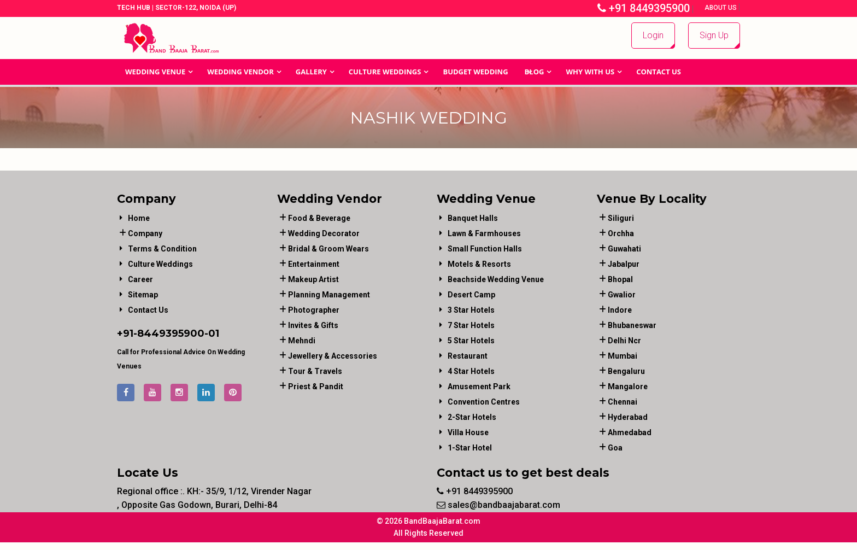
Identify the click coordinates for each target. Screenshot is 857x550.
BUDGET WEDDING (475, 72)
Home (139, 218)
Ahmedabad (629, 432)
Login (653, 35)
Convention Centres (484, 401)
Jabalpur (623, 264)
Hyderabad (628, 417)
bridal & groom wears (328, 248)
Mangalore (628, 386)
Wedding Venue (155, 72)
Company (145, 233)
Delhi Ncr (624, 340)
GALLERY (311, 72)
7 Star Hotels (471, 325)
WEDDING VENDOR (240, 72)
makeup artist (313, 279)
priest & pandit (315, 386)
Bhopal (620, 279)
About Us (721, 7)
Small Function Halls (485, 248)
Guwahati (624, 248)
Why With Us (590, 72)
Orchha (621, 233)
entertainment (313, 264)
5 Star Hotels (471, 340)
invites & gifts (313, 325)
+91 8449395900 (643, 8)
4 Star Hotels (471, 371)
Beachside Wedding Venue (496, 279)
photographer (313, 310)
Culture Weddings (385, 72)
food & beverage (319, 218)
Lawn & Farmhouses (484, 233)
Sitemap (143, 294)
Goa (615, 447)
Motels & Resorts (479, 264)
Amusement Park (479, 386)
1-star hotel (470, 447)
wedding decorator (324, 233)
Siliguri (621, 218)
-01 (211, 333)
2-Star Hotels (472, 417)
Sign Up (714, 35)
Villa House (468, 432)
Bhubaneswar (632, 325)
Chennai (622, 401)
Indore (620, 310)
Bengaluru (626, 371)
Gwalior (622, 294)
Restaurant (468, 356)
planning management (329, 294)
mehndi (301, 340)
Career (140, 279)
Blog (534, 72)
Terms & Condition (162, 248)
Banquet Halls (473, 218)
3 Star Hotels (471, 310)
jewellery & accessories (332, 356)
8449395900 (170, 333)
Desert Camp (471, 294)
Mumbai (622, 356)
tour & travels (315, 371)
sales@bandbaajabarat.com (498, 505)
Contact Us (658, 72)
